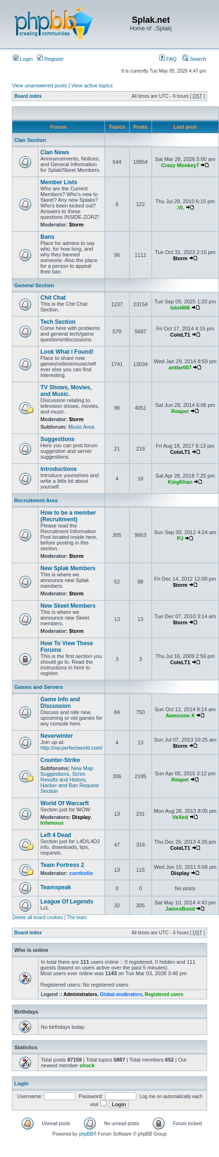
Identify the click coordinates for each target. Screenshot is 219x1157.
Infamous (52, 823)
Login (23, 59)
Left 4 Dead (55, 835)
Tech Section (58, 322)
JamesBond (180, 909)
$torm (76, 224)
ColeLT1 (180, 335)
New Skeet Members (67, 605)
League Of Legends (66, 901)
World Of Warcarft (64, 803)
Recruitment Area (35, 500)
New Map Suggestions (66, 771)
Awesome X (180, 715)
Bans (47, 237)
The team (77, 917)
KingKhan (180, 482)
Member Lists (58, 182)
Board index (28, 96)
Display (81, 817)
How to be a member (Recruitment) (68, 516)
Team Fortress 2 (62, 865)
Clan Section (30, 140)
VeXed (180, 817)
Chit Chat (53, 297)
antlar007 (180, 367)
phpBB (86, 1134)
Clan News (54, 152)
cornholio (81, 873)
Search (194, 59)
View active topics (92, 85)
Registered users (164, 994)
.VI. (180, 207)
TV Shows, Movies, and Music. (66, 390)
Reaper (180, 411)
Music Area (81, 427)
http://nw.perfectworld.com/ (71, 748)
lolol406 (180, 307)
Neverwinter (56, 736)
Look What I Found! (67, 351)
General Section (34, 285)
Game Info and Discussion (60, 702)
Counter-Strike (60, 760)
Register (50, 59)
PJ (180, 538)
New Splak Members (67, 568)
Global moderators (121, 994)
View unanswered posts (39, 85)
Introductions (58, 469)
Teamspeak (55, 887)
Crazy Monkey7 (180, 165)
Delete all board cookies (37, 917)
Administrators (80, 994)
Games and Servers (38, 687)
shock (87, 1065)
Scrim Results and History (63, 776)
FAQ (168, 59)
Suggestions (57, 439)
